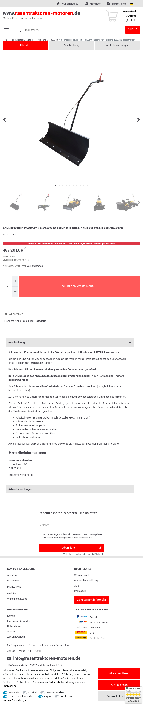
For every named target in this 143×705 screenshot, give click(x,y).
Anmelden (12, 575)
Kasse (23, 598)
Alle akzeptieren (119, 673)
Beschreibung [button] (69, 342)
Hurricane (41, 40)
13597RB (54, 40)
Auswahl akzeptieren (119, 696)
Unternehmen (14, 626)
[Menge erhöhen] (15, 281)
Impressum (80, 591)
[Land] (131, 3)
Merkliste (12, 593)
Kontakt (11, 615)
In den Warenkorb (78, 286)
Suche (132, 29)
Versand (11, 631)
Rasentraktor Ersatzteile (22, 40)
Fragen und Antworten (18, 621)
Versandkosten (35, 265)
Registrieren (13, 580)
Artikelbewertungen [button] (69, 489)
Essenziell (14, 692)
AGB (76, 585)
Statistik (33, 692)
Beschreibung (72, 45)
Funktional (67, 696)
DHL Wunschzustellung (22, 696)
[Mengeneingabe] (7, 286)
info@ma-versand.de (21, 474)
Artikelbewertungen (117, 45)
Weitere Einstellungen (15, 700)
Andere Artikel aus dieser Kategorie (24, 320)
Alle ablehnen (119, 684)
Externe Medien (55, 692)
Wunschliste (14, 314)
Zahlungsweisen (16, 636)
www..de (67, 15)
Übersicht (25, 45)
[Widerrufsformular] (91, 600)
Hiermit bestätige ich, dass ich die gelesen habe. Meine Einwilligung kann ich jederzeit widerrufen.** (72, 536)
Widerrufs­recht (82, 575)
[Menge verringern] (15, 292)
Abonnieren (81, 547)
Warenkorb (13, 598)
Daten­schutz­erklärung (86, 580)
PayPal (48, 696)
